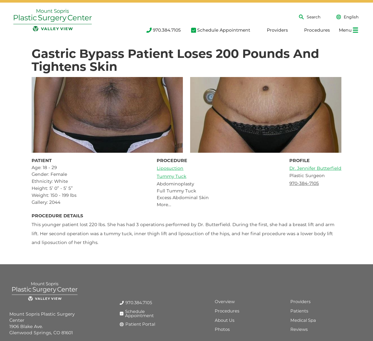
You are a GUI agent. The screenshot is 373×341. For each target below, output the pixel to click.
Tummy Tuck (171, 176)
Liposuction (170, 168)
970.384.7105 (163, 30)
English (347, 17)
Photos (222, 329)
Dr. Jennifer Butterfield (315, 168)
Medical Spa (303, 320)
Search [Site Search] (309, 17)
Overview (225, 301)
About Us (224, 320)
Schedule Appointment (220, 30)
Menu (348, 30)
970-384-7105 (304, 183)
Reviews (299, 329)
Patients (299, 311)
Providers (274, 30)
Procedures (314, 30)
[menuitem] (163, 30)
